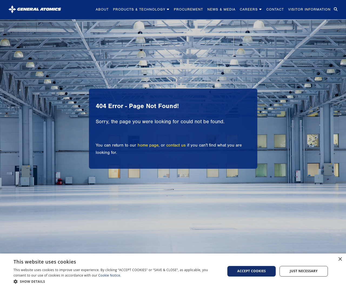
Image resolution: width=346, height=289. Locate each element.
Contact (275, 9)
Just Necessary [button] (304, 271)
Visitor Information (309, 9)
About (102, 9)
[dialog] (173, 271)
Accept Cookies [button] (251, 271)
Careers (251, 9)
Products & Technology (141, 9)
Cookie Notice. (109, 275)
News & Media (221, 9)
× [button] (340, 259)
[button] (116, 281)
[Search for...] (335, 9)
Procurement (188, 9)
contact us (176, 145)
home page (148, 145)
